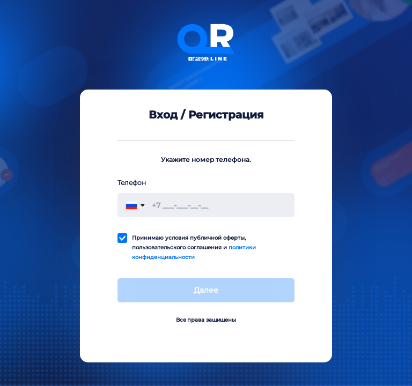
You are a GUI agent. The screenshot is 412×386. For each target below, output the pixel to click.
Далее (206, 290)
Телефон (131, 183)
